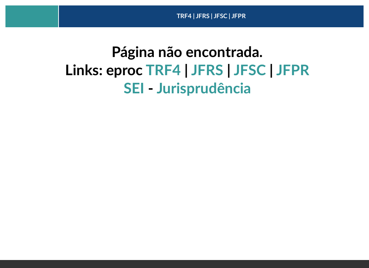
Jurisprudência (204, 89)
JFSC (250, 71)
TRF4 (163, 71)
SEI (134, 89)
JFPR (292, 71)
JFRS (207, 71)
